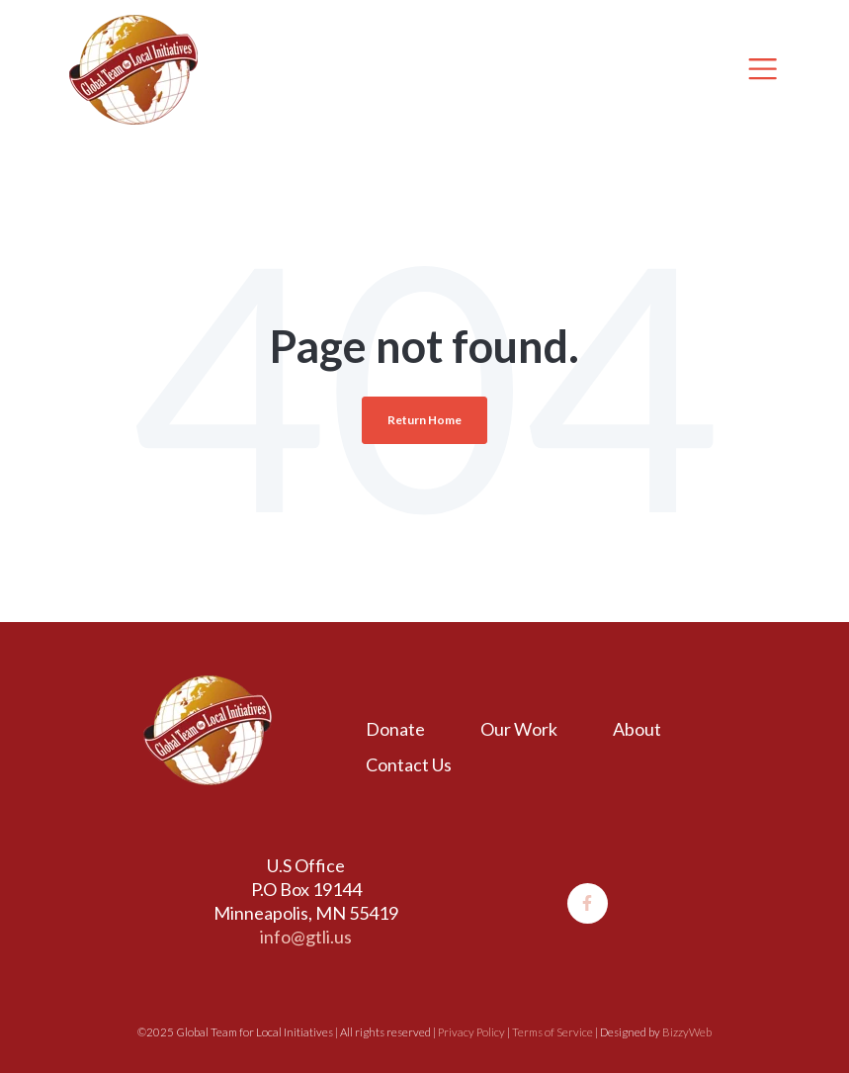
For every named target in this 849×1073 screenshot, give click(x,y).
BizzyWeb (687, 1032)
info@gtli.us (306, 936)
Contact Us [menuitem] (409, 764)
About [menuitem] (637, 729)
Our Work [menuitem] (518, 729)
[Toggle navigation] (762, 68)
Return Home (424, 419)
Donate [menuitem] (395, 729)
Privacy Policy (471, 1032)
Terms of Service (552, 1032)
